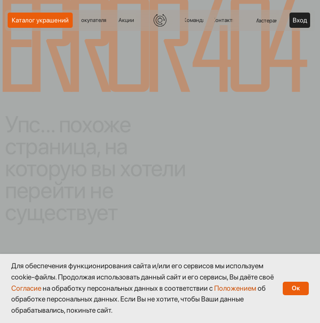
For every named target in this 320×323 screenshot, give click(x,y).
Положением (235, 288)
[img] (160, 20)
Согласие (26, 288)
